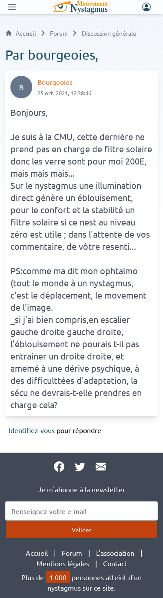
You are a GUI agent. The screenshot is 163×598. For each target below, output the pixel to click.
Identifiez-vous (32, 430)
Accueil (20, 33)
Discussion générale (109, 33)
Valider (81, 530)
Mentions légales (63, 563)
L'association (115, 552)
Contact (115, 563)
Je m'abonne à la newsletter (81, 489)
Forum (59, 33)
